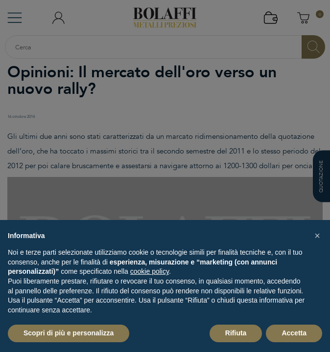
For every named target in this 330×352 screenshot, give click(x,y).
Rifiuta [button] (236, 333)
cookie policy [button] (149, 271)
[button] (317, 235)
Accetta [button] (294, 333)
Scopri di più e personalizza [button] (69, 333)
